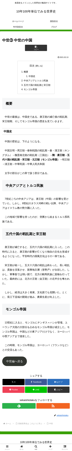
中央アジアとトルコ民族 (36, 81)
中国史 (32, 76)
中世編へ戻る (14, 362)
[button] (36, 48)
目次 (32, 65)
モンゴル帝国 (30, 90)
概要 (26, 72)
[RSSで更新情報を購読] (53, 406)
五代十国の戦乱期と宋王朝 (37, 85)
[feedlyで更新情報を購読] (19, 406)
